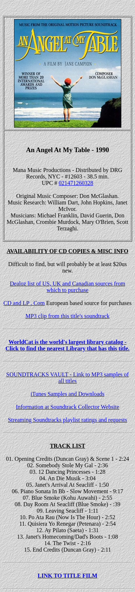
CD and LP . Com (24, 303)
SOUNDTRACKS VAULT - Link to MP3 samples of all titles (67, 377)
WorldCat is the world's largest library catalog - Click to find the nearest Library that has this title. (67, 345)
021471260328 (76, 183)
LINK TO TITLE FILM (68, 576)
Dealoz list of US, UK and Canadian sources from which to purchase (67, 286)
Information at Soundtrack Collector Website (67, 407)
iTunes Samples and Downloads (67, 394)
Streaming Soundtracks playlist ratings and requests (67, 420)
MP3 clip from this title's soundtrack (68, 316)
